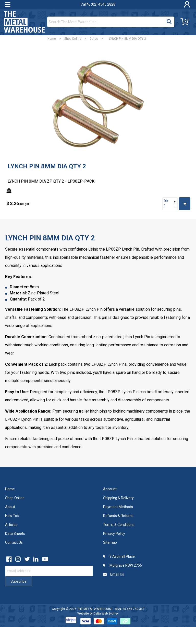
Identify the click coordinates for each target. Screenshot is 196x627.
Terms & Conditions (118, 525)
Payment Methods (118, 507)
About (10, 507)
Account (110, 489)
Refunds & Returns (118, 516)
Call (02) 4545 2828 (98, 4)
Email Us (113, 574)
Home (51, 38)
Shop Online (72, 38)
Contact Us (14, 542)
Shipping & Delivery (118, 498)
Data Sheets (15, 533)
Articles (11, 525)
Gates (94, 38)
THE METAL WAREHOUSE (95, 609)
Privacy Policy (114, 533)
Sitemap (110, 542)
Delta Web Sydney (106, 613)
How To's (12, 516)
